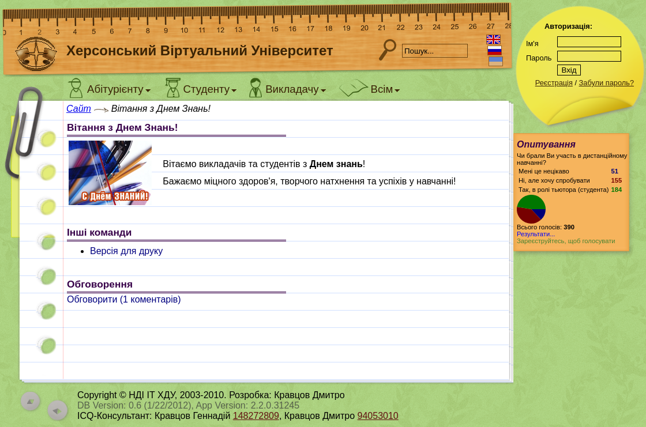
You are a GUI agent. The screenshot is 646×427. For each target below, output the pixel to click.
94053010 (378, 416)
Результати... (536, 233)
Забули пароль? (606, 82)
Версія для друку (126, 251)
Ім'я (532, 43)
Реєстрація (554, 82)
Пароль (538, 58)
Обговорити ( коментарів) (124, 299)
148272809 (256, 416)
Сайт (78, 109)
